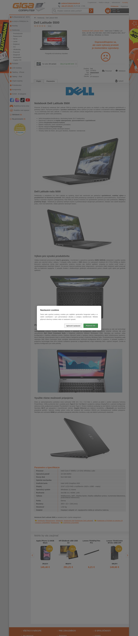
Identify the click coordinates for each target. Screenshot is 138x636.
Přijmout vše (90, 326)
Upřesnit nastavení (73, 326)
